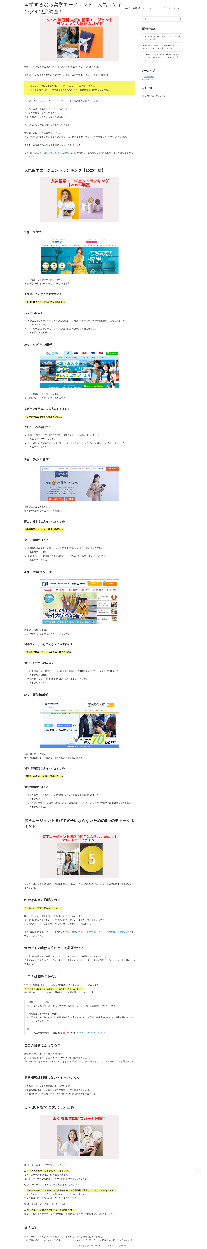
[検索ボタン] (180, 19)
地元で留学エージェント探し (155, 96)
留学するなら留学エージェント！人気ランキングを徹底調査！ (73, 8)
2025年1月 (149, 79)
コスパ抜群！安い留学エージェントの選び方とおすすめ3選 (101, 932)
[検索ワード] (162, 19)
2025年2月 (149, 77)
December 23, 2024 (95, 1033)
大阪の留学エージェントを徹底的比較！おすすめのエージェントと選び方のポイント (162, 46)
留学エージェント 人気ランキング (60, 153)
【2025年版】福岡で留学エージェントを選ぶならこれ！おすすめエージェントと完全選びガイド (162, 57)
